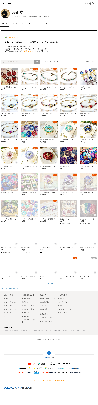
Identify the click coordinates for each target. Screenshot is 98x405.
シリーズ (14, 24)
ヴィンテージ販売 (28, 305)
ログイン (87, 3)
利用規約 (61, 305)
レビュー (37, 24)
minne (12, 327)
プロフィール (26, 24)
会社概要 (65, 330)
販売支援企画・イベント (29, 321)
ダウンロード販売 (28, 309)
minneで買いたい (10, 302)
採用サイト (50, 380)
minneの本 (43, 309)
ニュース (43, 305)
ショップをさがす (10, 309)
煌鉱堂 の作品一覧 (13, 288)
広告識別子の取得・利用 (40, 330)
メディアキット (81, 330)
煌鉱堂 (17, 12)
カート (93, 3)
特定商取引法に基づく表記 (11, 330)
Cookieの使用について (26, 330)
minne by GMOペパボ (12, 3)
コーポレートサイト (39, 380)
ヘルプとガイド (63, 302)
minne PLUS (26, 312)
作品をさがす (8, 305)
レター (46, 24)
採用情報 (72, 330)
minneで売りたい (28, 298)
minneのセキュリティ (65, 309)
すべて (88, 61)
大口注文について (46, 321)
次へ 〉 (52, 283)
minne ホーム (4, 288)
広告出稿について (46, 317)
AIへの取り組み (60, 380)
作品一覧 (5, 24)
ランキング (7, 312)
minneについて (9, 298)
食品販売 (25, 302)
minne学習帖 (44, 302)
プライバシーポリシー (54, 330)
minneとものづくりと (47, 298)
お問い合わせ (62, 312)
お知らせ (61, 298)
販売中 (94, 61)
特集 (5, 316)
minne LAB (25, 316)
